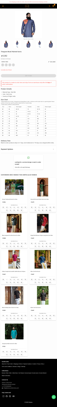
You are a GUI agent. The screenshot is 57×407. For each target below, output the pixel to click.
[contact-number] (7, 386)
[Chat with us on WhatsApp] (54, 397)
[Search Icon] (49, 6)
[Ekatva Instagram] (3, 396)
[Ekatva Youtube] (13, 396)
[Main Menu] (3, 6)
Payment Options (27, 149)
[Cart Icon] (53, 6)
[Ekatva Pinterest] (10, 396)
